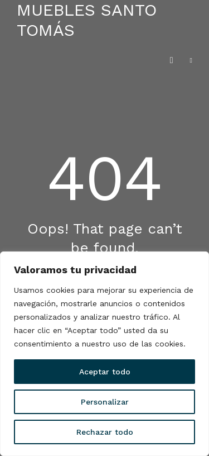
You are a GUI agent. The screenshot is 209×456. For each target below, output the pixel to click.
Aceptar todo (104, 371)
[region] (104, 353)
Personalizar (105, 401)
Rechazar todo (104, 432)
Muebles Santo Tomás (87, 20)
